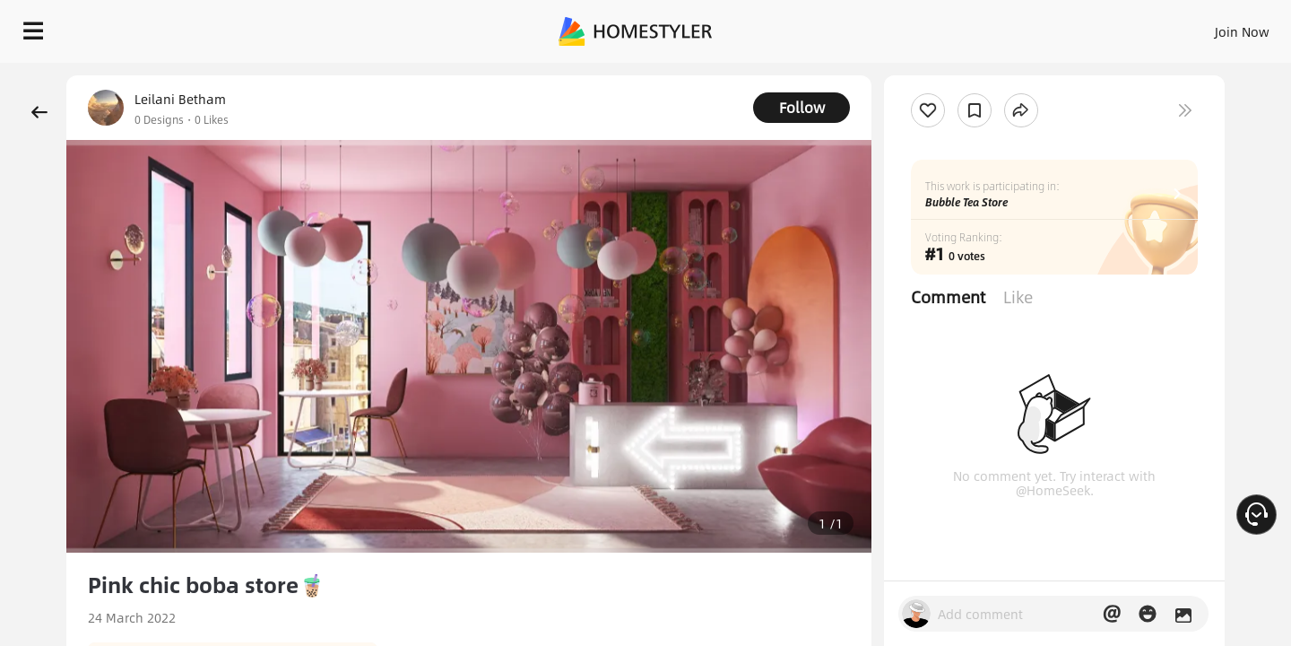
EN (1088, 27)
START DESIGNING (1202, 27)
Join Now (1026, 27)
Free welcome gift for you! (918, 75)
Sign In (960, 27)
